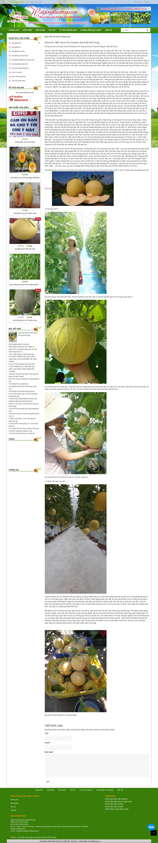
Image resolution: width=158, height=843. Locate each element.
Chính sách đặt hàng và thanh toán (118, 802)
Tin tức (72, 790)
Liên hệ (13, 810)
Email (47, 743)
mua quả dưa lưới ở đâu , (110, 149)
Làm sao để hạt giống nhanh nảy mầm (22, 364)
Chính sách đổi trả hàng (114, 804)
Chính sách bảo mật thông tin (116, 799)
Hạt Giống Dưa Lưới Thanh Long (25, 320)
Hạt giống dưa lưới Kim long (25, 249)
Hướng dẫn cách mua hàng (25, 142)
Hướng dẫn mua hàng (104, 790)
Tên (47, 733)
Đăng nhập (138, 2)
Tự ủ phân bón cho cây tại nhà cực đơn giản (24, 428)
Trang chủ (39, 790)
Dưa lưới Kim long (77, 103)
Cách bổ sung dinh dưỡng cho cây (20, 431)
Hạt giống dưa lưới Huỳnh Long (25, 213)
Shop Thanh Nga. (50, 837)
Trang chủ (14, 800)
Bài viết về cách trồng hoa (55, 715)
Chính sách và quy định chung (116, 809)
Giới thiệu (50, 790)
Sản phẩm (62, 790)
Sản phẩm (14, 803)
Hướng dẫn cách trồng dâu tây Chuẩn (21, 391)
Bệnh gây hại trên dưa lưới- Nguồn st (21, 347)
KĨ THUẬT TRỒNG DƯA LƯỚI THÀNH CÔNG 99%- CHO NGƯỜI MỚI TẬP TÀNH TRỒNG (23, 359)
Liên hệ (120, 790)
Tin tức (13, 807)
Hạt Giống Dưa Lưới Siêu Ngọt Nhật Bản (25, 178)
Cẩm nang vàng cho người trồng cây (21, 354)
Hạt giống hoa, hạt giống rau (18, 384)
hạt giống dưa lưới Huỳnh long (62, 130)
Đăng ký (147, 2)
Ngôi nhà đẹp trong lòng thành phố (20, 401)
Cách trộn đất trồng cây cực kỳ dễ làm (22, 433)
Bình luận (49, 752)
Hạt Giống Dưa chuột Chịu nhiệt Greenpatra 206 (27, 285)
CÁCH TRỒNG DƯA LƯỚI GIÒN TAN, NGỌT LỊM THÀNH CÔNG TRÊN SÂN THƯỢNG (22, 369)
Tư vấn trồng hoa (86, 790)
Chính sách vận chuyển (114, 807)
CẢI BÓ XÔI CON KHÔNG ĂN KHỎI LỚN (23, 399)
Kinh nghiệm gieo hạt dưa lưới (19, 344)
